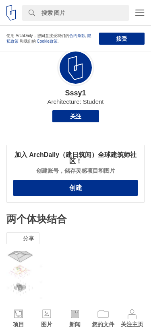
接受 (121, 38)
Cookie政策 (47, 41)
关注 (75, 116)
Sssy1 (75, 93)
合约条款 (77, 35)
